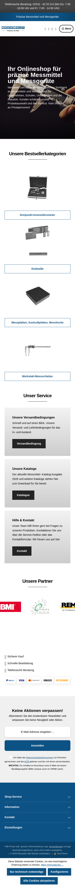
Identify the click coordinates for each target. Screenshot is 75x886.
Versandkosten (56, 846)
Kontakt (22, 550)
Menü (66, 28)
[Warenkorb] (56, 28)
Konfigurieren (59, 871)
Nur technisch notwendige (26, 871)
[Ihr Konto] (52, 28)
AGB (26, 761)
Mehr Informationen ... (52, 865)
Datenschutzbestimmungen (39, 757)
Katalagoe (23, 495)
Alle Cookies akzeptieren (39, 880)
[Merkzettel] (48, 28)
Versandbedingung (29, 443)
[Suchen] (45, 28)
